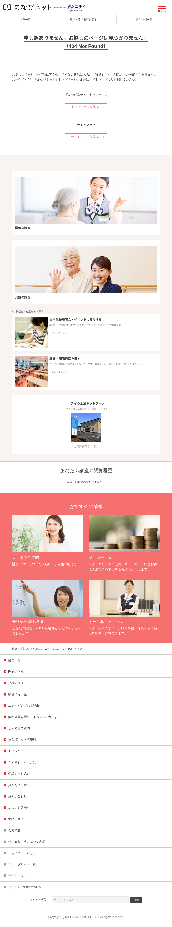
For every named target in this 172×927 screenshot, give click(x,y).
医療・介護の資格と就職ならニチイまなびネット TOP (42, 648)
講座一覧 (25, 19)
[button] (162, 8)
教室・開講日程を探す (83, 19)
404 (80, 648)
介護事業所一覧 (86, 430)
